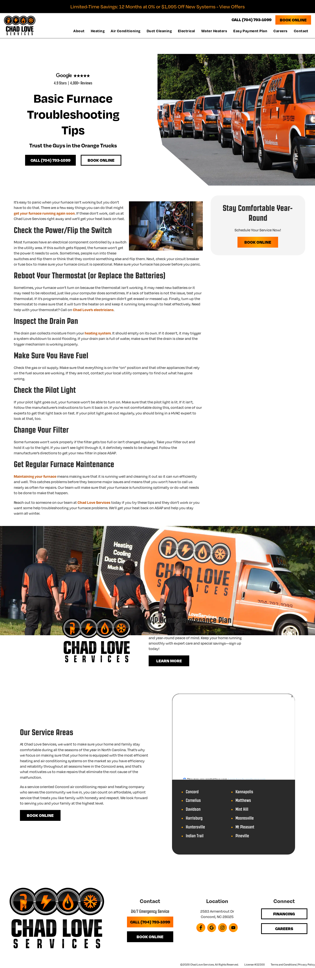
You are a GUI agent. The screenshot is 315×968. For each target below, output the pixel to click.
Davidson (193, 811)
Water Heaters (214, 30)
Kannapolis (244, 794)
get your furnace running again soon (44, 214)
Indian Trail (195, 838)
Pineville (242, 838)
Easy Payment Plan (250, 30)
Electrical (186, 30)
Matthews (243, 803)
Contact (301, 30)
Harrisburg (194, 820)
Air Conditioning (126, 30)
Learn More (169, 663)
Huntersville (195, 829)
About (78, 30)
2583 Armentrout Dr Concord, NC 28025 (217, 917)
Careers (280, 30)
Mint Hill (242, 811)
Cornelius (193, 803)
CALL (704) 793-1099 (251, 19)
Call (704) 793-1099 (51, 161)
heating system (98, 334)
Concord (192, 794)
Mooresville (245, 820)
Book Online (293, 19)
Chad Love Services (94, 503)
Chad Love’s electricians (93, 311)
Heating (98, 30)
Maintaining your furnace (35, 477)
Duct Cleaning (159, 30)
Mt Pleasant (245, 829)
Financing (284, 916)
